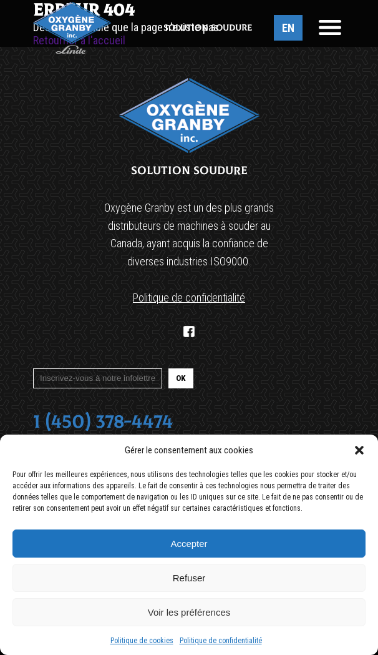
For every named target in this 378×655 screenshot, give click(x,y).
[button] (359, 450)
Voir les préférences (189, 612)
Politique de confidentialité (221, 640)
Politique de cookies (141, 640)
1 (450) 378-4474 (103, 421)
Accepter (188, 543)
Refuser (189, 578)
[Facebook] (189, 331)
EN (288, 27)
